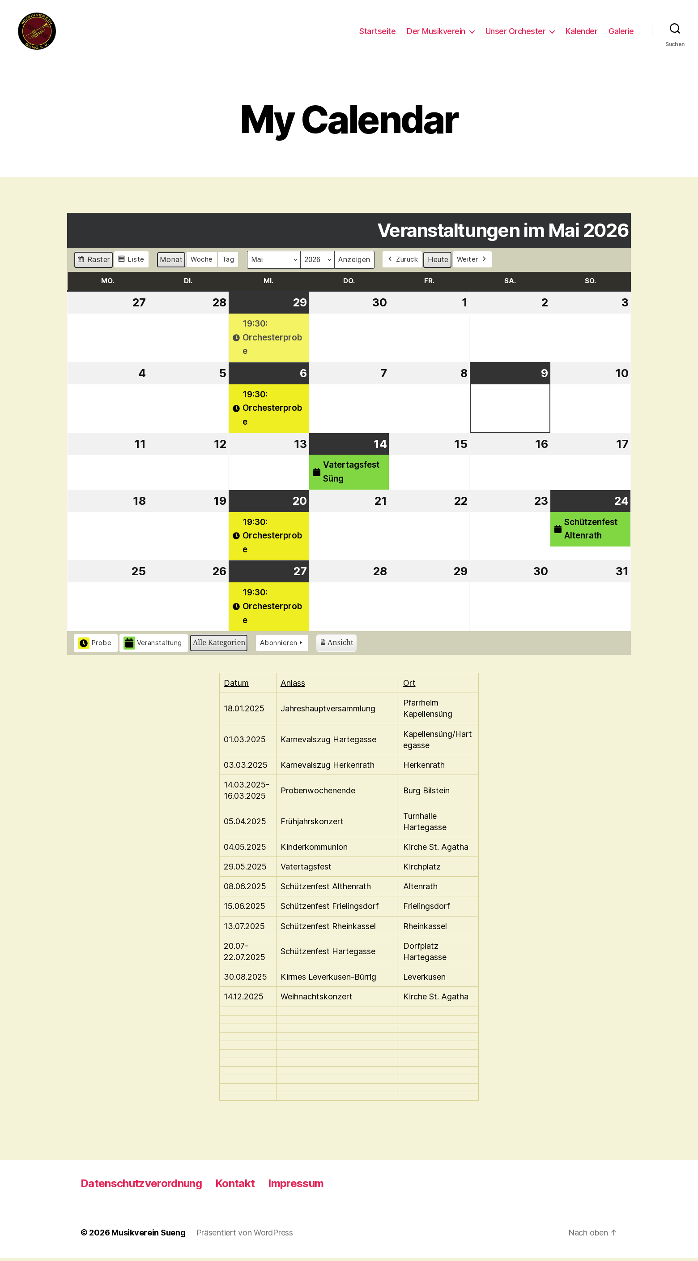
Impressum (295, 1186)
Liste (131, 264)
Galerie (621, 32)
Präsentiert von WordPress (244, 1235)
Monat (171, 262)
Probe (95, 646)
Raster (93, 264)
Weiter (472, 262)
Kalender (581, 32)
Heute (438, 262)
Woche (202, 262)
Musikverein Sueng (148, 1235)
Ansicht (336, 647)
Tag (228, 262)
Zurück (402, 262)
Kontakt (235, 1186)
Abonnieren (282, 646)
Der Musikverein (436, 32)
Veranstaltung (153, 646)
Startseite (377, 32)
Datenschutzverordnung (141, 1186)
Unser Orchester (515, 32)
